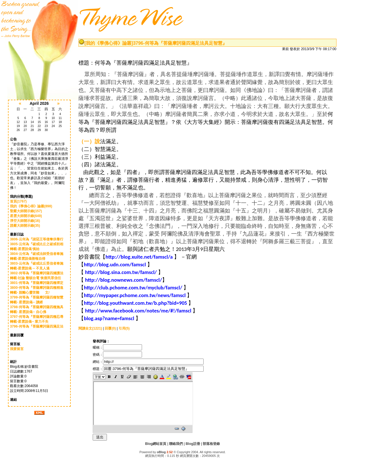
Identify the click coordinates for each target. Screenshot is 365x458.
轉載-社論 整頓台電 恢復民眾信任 (36, 278)
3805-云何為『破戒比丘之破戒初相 (36, 244)
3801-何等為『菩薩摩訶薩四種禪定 (36, 283)
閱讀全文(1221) (90, 328)
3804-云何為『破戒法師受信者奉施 (36, 254)
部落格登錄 (211, 444)
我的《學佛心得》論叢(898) (31, 206)
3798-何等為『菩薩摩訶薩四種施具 (36, 307)
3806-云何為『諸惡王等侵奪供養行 (36, 239)
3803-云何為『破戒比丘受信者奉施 (36, 263)
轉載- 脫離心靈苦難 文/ (30, 293)
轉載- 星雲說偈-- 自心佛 (30, 312)
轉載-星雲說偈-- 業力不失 (31, 322)
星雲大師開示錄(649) (26, 216)
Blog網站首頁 (156, 444)
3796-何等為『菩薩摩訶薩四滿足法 (36, 326)
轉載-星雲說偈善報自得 (31, 259)
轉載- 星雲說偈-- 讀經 (28, 302)
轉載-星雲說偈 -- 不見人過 (31, 268)
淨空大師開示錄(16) (25, 221)
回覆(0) (110, 328)
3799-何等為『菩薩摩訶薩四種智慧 (36, 297)
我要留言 (17, 349)
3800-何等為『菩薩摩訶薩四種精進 (36, 288)
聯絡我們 (176, 444)
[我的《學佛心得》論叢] (108, 43)
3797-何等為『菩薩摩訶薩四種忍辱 (36, 317)
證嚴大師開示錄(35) (25, 226)
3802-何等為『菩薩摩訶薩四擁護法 (36, 273)
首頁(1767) (18, 201)
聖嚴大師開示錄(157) (26, 211)
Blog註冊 (193, 444)
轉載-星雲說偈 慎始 (28, 249)
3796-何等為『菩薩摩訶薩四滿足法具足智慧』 (180, 43)
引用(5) (124, 328)
